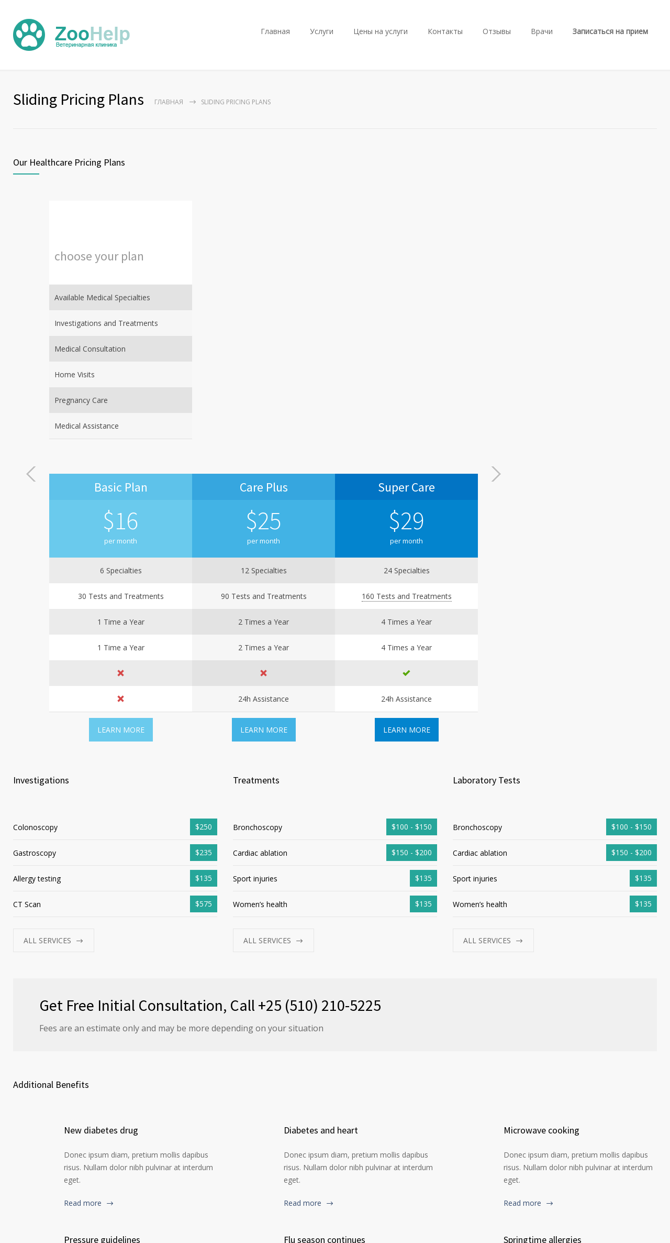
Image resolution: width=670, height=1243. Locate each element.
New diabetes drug (101, 857)
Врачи (542, 31)
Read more (83, 930)
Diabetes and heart (321, 857)
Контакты (445, 31)
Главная (275, 31)
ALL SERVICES (47, 667)
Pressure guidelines (102, 967)
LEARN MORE (263, 457)
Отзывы (497, 31)
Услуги (321, 31)
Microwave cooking (541, 857)
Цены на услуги (380, 31)
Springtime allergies (543, 967)
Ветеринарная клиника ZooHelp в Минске (114, 1223)
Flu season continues (324, 967)
